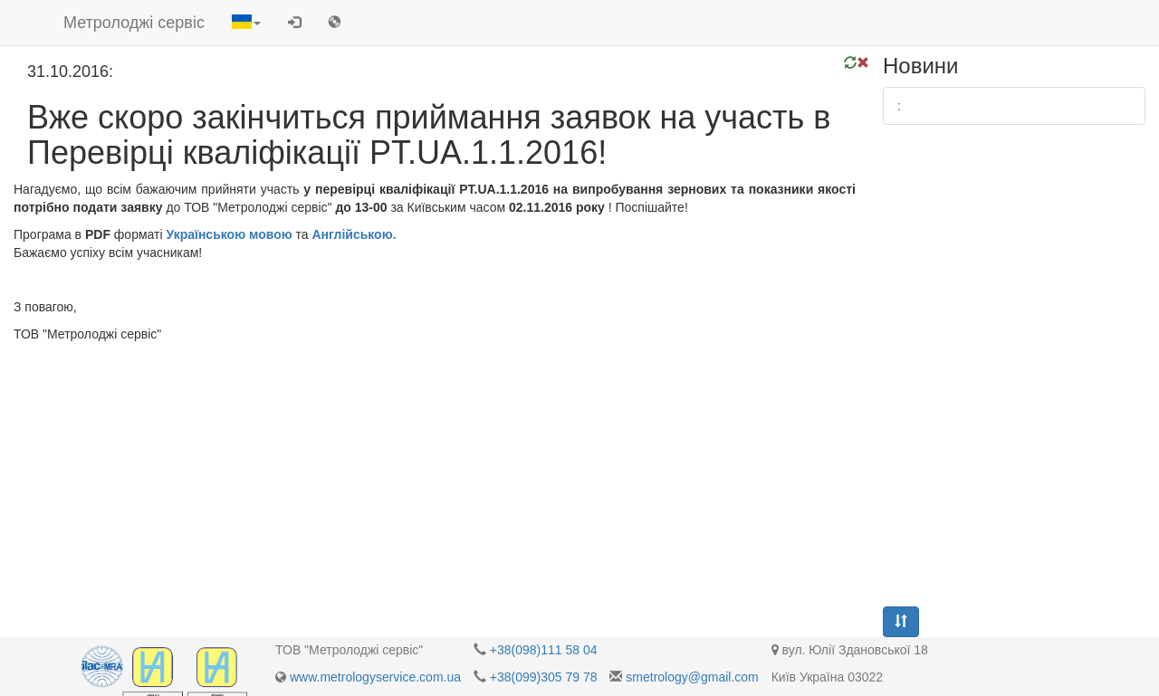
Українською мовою (229, 234)
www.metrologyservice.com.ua (375, 677)
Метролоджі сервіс (134, 23)
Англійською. (353, 234)
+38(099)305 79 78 (544, 677)
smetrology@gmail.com (692, 677)
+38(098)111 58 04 (544, 650)
